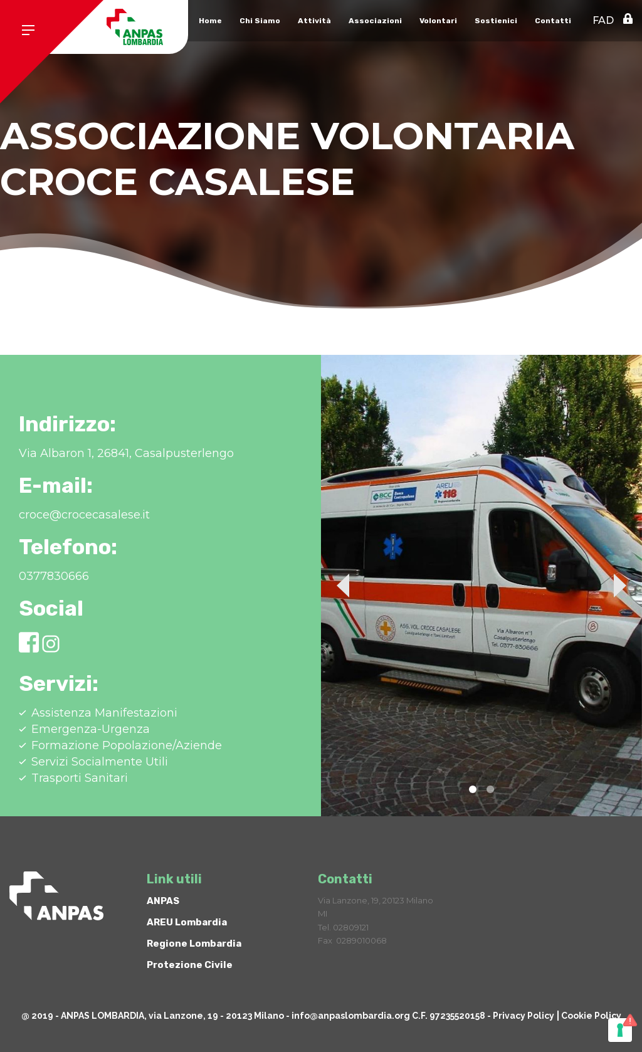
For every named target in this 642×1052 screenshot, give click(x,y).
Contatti (553, 20)
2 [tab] (490, 789)
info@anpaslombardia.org (351, 1016)
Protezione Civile (190, 964)
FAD (603, 20)
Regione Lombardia (194, 943)
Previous (343, 585)
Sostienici (496, 20)
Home (210, 20)
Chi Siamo (259, 20)
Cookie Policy (591, 1016)
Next (620, 585)
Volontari (438, 20)
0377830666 (54, 576)
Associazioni (375, 20)
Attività (314, 20)
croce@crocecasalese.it (84, 515)
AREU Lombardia (187, 922)
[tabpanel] (481, 585)
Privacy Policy (523, 1016)
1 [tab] (472, 789)
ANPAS (163, 901)
